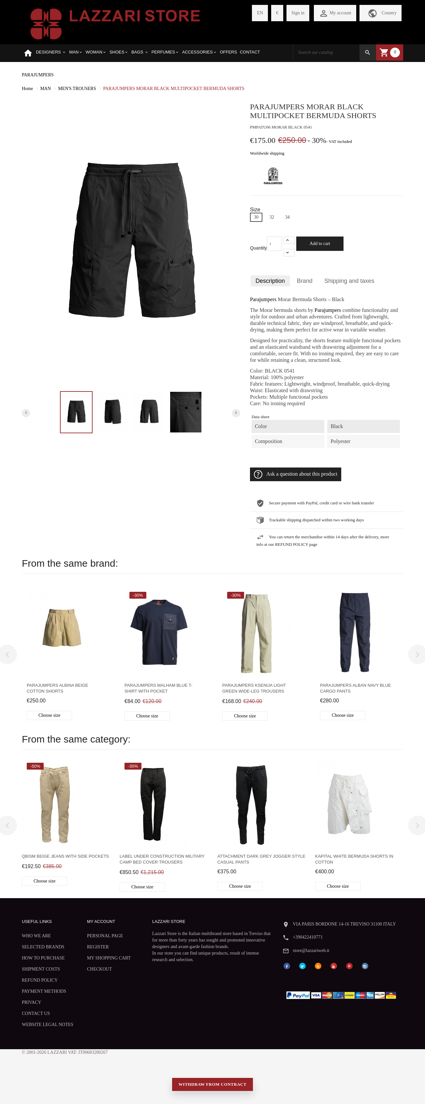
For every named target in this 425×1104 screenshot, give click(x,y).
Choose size (49, 715)
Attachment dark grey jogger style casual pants (261, 859)
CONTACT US (36, 1013)
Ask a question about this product (295, 474)
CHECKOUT (99, 969)
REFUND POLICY (40, 980)
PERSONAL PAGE (105, 935)
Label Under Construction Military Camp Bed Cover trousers (162, 859)
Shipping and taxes (349, 281)
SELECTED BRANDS (43, 946)
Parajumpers (263, 299)
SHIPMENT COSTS (41, 969)
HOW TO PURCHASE (43, 958)
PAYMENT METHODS (44, 991)
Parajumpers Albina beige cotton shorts (57, 688)
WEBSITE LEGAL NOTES (47, 1024)
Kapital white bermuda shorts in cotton (354, 859)
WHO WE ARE (36, 935)
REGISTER (98, 946)
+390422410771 (308, 937)
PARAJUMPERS (38, 74)
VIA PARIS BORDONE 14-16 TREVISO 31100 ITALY (344, 924)
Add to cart (320, 243)
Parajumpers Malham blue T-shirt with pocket (158, 688)
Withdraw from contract (212, 1084)
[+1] (289, 240)
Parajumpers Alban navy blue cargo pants (355, 688)
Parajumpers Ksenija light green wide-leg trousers (254, 688)
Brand (305, 281)
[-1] (289, 252)
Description (270, 281)
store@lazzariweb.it (311, 950)
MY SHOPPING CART (109, 958)
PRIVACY (31, 1002)
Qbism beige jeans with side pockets (65, 856)
